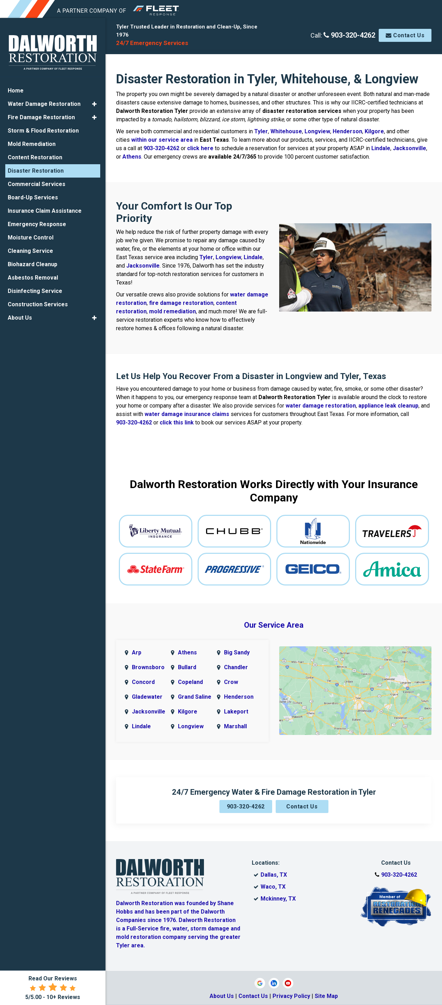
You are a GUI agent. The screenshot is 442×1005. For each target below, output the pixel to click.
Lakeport (236, 711)
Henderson (347, 131)
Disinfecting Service (35, 289)
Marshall (235, 726)
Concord (143, 682)
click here (200, 148)
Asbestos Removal (33, 276)
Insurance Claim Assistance (45, 209)
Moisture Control (30, 236)
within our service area (162, 139)
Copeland (190, 682)
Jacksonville (409, 148)
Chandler (236, 667)
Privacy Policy (291, 996)
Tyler (261, 131)
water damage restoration (321, 405)
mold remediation (172, 311)
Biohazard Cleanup (32, 263)
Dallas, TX (274, 874)
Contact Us (405, 35)
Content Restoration (35, 156)
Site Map (326, 996)
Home (16, 89)
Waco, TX (273, 886)
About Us (222, 996)
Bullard (187, 667)
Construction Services (38, 303)
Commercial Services (36, 182)
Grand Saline (194, 696)
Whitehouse (286, 131)
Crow (231, 682)
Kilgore (374, 131)
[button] (94, 102)
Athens (131, 156)
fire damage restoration (181, 303)
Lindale (380, 148)
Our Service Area (273, 625)
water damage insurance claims (187, 414)
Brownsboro (148, 667)
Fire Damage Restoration (41, 116)
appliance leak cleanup (388, 405)
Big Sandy (237, 652)
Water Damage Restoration (44, 102)
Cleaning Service (30, 249)
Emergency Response (37, 222)
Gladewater (147, 696)
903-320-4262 (349, 35)
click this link (177, 422)
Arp (136, 652)
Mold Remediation (32, 142)
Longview (317, 131)
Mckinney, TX (278, 898)
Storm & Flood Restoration (43, 129)
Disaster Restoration (36, 169)
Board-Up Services (33, 196)
